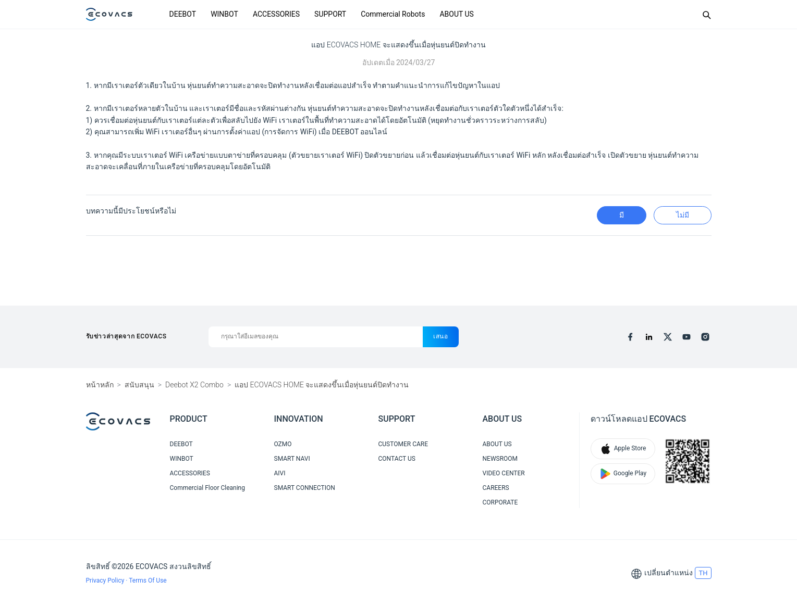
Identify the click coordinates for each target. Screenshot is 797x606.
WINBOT (224, 14)
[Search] (706, 14)
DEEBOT (183, 14)
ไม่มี (682, 215)
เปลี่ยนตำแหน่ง (668, 573)
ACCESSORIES (276, 14)
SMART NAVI (292, 458)
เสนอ (440, 336)
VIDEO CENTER (504, 473)
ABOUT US (456, 14)
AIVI (280, 473)
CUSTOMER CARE (403, 444)
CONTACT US (396, 458)
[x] (667, 337)
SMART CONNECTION (304, 487)
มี (621, 215)
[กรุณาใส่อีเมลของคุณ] (316, 336)
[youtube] (686, 337)
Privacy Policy (106, 580)
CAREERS (496, 487)
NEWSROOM (500, 458)
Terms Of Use (147, 580)
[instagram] (705, 337)
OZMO (283, 444)
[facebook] (630, 337)
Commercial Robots (393, 14)
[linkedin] (649, 337)
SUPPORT (330, 14)
